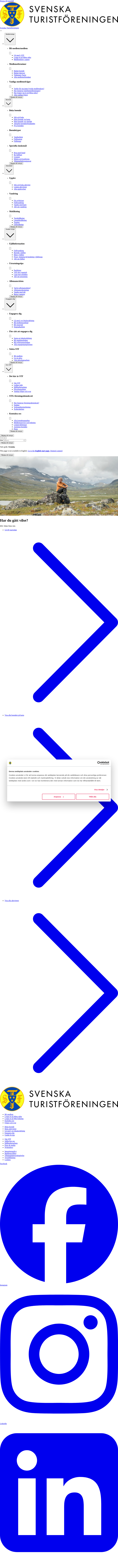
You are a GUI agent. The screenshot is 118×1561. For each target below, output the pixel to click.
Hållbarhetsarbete (11, 1143)
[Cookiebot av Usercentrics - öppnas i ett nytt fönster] (99, 763)
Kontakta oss (9, 1121)
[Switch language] (1, 438)
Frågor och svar (10, 1123)
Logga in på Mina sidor (13, 1117)
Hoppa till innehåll (7, 1)
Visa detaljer (99, 790)
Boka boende (9, 1127)
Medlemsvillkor (10, 1153)
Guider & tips (10, 1135)
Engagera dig (9, 1133)
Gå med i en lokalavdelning (15, 1131)
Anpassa (59, 797)
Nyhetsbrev (9, 1147)
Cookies (8, 1160)
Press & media (10, 1145)
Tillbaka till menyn (7, 435)
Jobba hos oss (10, 1141)
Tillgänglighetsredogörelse (14, 1156)
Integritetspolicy (11, 1151)
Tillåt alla (92, 797)
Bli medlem (9, 1114)
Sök (1, 440)
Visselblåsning (10, 1158)
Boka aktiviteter (10, 1129)
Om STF (8, 1139)
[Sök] (25, 440)
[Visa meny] (1, 30)
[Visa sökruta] (3, 438)
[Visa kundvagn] (5, 438)
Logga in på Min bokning (14, 1119)
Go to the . (45, 451)
